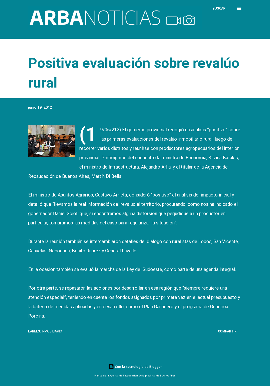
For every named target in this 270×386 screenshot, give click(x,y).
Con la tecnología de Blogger (135, 366)
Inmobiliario (52, 331)
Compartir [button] (227, 331)
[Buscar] (219, 8)
